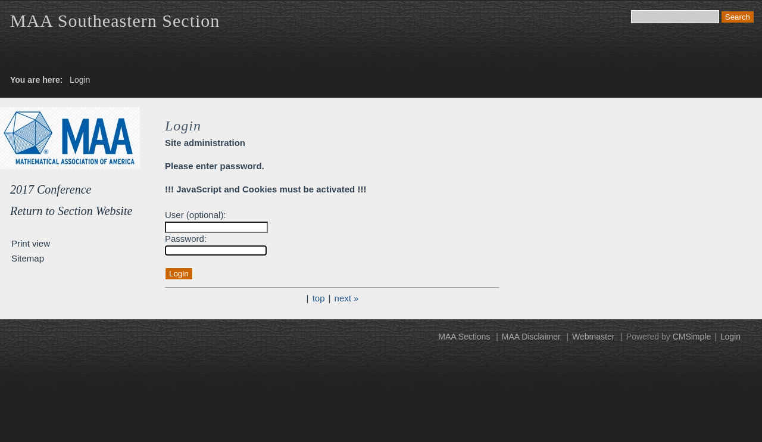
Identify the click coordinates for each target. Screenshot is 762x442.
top (319, 298)
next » (347, 298)
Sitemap (27, 258)
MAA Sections (464, 336)
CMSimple (692, 336)
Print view (30, 243)
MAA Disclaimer (531, 336)
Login (730, 336)
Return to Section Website (71, 210)
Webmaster (593, 336)
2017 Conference (50, 189)
